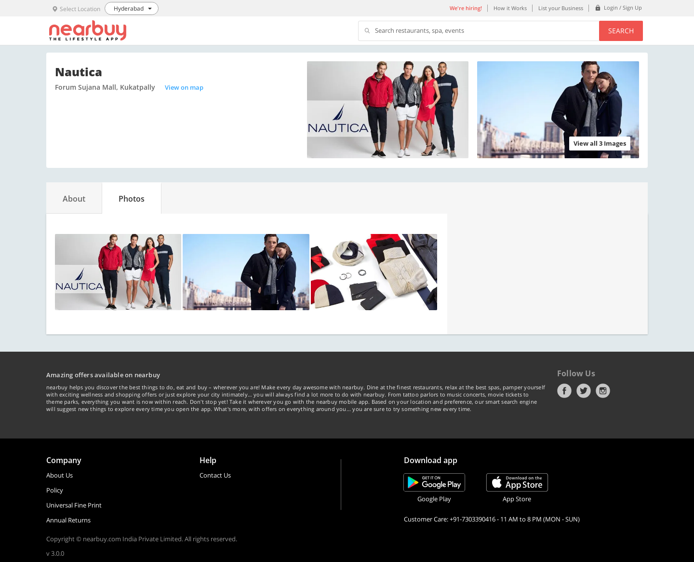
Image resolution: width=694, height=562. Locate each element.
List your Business (560, 8)
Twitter (583, 391)
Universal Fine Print (74, 505)
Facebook (564, 391)
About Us (59, 475)
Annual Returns (68, 520)
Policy (54, 490)
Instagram (603, 391)
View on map (184, 87)
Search (621, 30)
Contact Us (215, 475)
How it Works (510, 8)
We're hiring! (466, 8)
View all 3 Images (600, 143)
